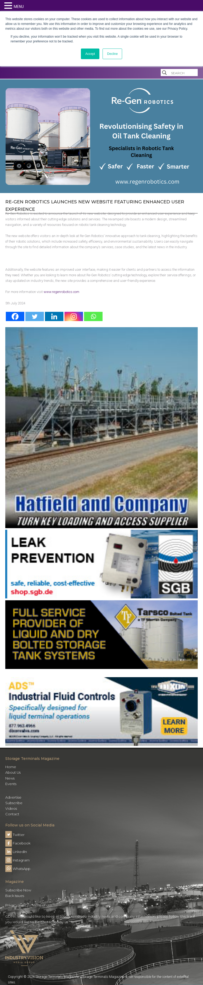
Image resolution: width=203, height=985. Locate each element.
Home (10, 767)
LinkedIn (16, 852)
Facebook (17, 843)
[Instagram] (73, 316)
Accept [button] (90, 54)
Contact (12, 814)
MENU (19, 7)
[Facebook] (15, 316)
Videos (11, 808)
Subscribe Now (18, 890)
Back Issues (14, 896)
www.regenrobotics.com (61, 292)
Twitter (15, 835)
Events (10, 784)
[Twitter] (34, 316)
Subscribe (13, 803)
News (10, 778)
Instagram (17, 860)
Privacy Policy (17, 905)
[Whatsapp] (93, 316)
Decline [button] (112, 54)
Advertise (13, 797)
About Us (13, 772)
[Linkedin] (54, 316)
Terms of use (41, 905)
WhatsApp (17, 868)
